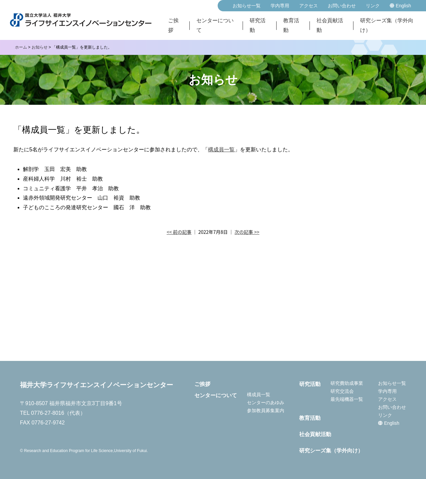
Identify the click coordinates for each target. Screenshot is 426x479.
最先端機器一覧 (346, 399)
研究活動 (258, 25)
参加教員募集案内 (265, 410)
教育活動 (291, 25)
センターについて (215, 25)
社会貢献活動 (330, 25)
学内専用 (280, 5)
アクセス (308, 5)
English (400, 5)
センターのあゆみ (265, 402)
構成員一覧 (221, 149)
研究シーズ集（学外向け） (386, 25)
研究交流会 (342, 391)
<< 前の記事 (179, 232)
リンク (373, 5)
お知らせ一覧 (247, 5)
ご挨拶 (173, 25)
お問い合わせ (342, 5)
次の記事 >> (247, 232)
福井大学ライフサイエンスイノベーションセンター (96, 385)
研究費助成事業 (346, 383)
